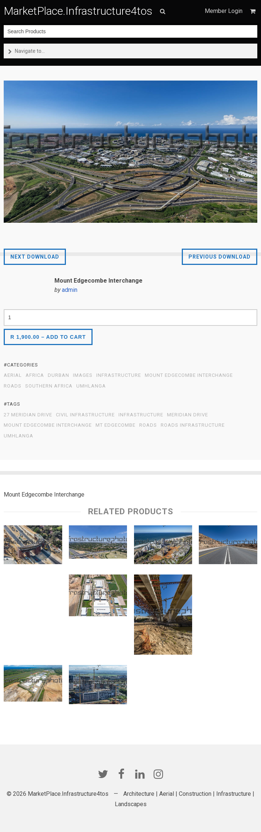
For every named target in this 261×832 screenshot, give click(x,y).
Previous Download (219, 257)
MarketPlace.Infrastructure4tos (78, 10)
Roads (12, 386)
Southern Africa (49, 386)
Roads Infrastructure (193, 425)
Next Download (34, 257)
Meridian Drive (187, 414)
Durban (58, 375)
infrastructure (140, 414)
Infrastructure (118, 375)
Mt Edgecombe (115, 425)
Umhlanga (91, 386)
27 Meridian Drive (28, 414)
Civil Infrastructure (85, 414)
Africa (35, 375)
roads (148, 425)
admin (69, 289)
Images (83, 375)
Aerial (13, 375)
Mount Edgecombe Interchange (189, 375)
